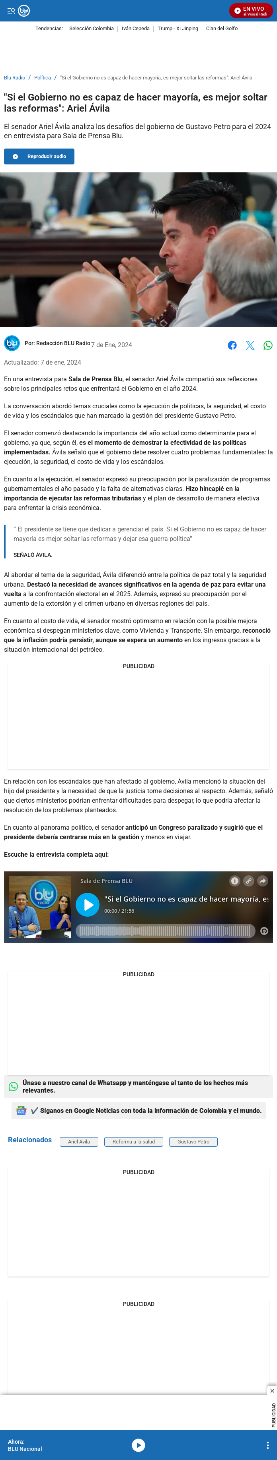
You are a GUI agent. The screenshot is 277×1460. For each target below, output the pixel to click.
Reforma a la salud (134, 1142)
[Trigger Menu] (11, 10)
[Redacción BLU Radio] (63, 343)
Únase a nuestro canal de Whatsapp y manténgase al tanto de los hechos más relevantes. (128, 1086)
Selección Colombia (91, 29)
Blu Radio (14, 78)
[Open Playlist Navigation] (268, 1445)
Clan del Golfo (222, 29)
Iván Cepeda (136, 29)
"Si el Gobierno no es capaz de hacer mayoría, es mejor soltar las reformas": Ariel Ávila (156, 78)
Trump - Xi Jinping (178, 29)
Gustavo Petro (193, 1142)
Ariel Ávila (79, 1142)
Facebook (232, 345)
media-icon (138, 1445)
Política (42, 78)
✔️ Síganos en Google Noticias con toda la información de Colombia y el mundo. (139, 1110)
